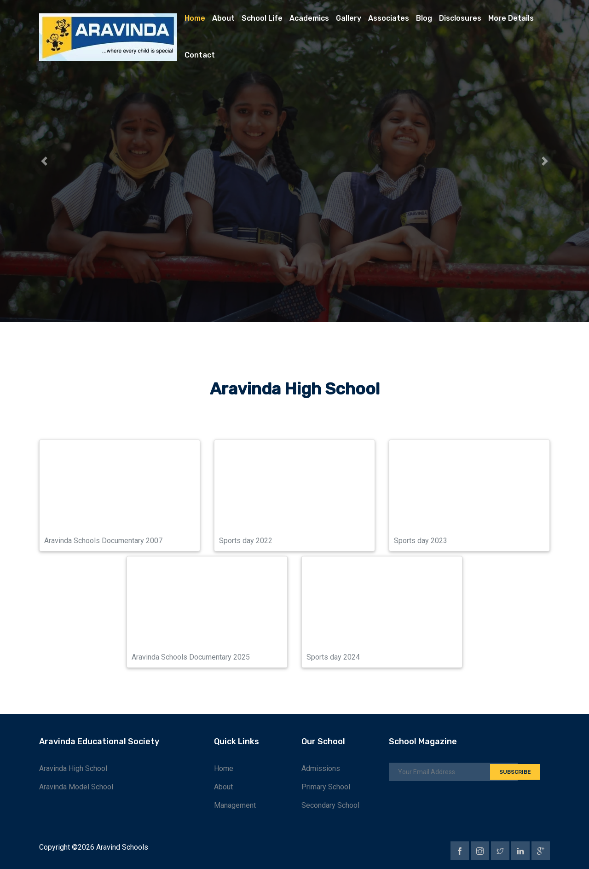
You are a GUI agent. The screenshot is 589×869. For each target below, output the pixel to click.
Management (235, 805)
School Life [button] (262, 18)
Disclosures (460, 18)
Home (195, 18)
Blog (424, 18)
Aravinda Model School (76, 786)
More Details (511, 18)
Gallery (348, 18)
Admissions (320, 768)
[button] (44, 161)
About (223, 786)
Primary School (325, 786)
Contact (200, 55)
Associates (388, 18)
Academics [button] (309, 18)
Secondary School (330, 805)
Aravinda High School (73, 768)
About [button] (223, 18)
